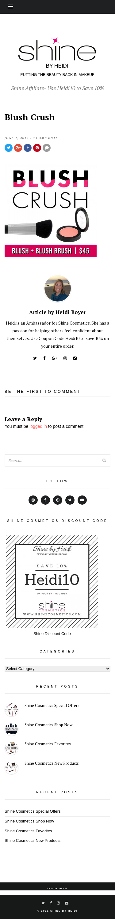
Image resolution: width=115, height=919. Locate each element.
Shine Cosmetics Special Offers (52, 705)
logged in (38, 426)
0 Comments (45, 138)
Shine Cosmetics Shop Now (48, 725)
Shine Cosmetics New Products (52, 763)
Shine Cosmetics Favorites (48, 744)
